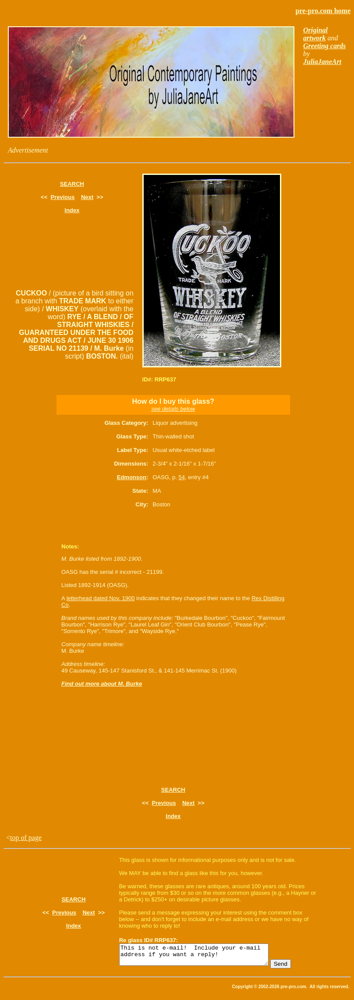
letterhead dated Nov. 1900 (101, 598)
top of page (26, 837)
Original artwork (315, 34)
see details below (173, 409)
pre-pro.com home (322, 10)
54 (181, 477)
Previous (63, 197)
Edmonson (131, 477)
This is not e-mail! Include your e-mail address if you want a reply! (202, 956)
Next (87, 197)
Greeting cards (324, 46)
